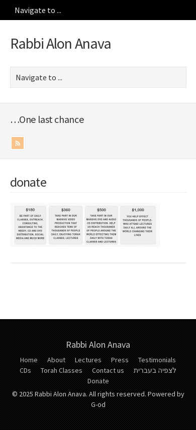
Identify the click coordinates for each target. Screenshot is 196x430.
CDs (25, 370)
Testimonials (157, 359)
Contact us (108, 370)
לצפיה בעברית (155, 370)
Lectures (88, 359)
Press (120, 359)
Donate (98, 380)
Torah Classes (61, 370)
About (56, 359)
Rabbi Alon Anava (61, 43)
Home (29, 359)
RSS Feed (18, 143)
